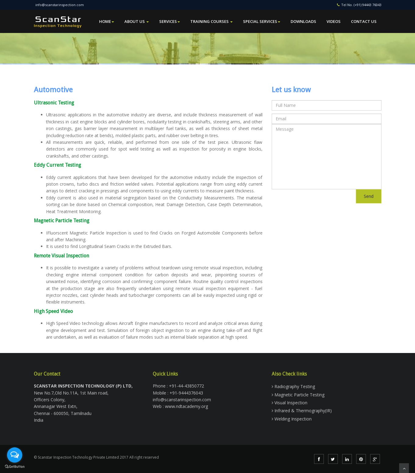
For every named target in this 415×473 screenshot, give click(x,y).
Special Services (261, 21)
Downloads (303, 21)
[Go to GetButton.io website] (14, 467)
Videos (334, 21)
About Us (136, 21)
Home (106, 21)
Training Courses (211, 21)
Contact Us (364, 21)
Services (169, 21)
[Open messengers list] (14, 455)
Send (369, 196)
